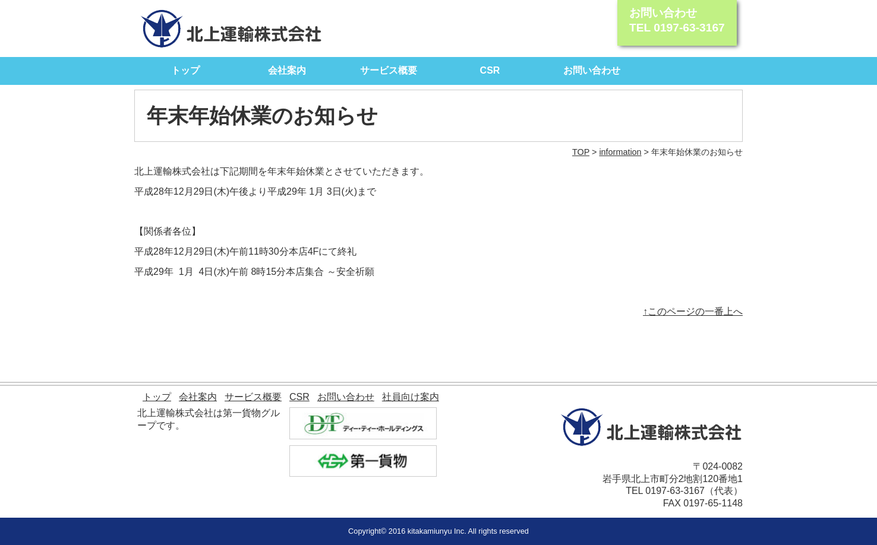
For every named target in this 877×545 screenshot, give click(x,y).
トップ (185, 70)
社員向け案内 (410, 397)
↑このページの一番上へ (693, 311)
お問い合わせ (591, 70)
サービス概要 (388, 70)
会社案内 (287, 70)
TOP (580, 152)
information (620, 152)
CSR (490, 70)
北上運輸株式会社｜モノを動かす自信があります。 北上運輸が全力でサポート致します (231, 28)
